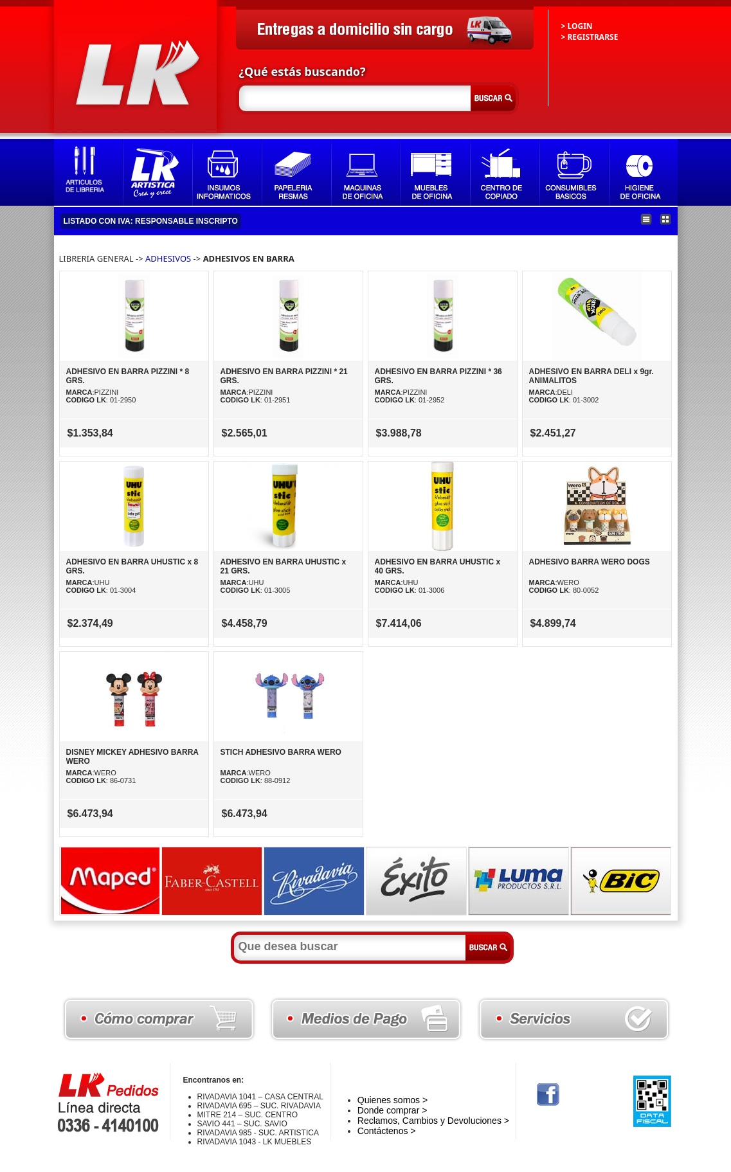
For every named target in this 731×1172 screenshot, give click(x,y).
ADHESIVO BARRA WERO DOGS (589, 561)
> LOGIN (577, 26)
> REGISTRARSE (589, 37)
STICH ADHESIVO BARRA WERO (281, 752)
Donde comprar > (392, 1110)
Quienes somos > (392, 1100)
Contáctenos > (386, 1131)
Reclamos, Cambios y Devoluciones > (433, 1120)
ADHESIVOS (168, 258)
